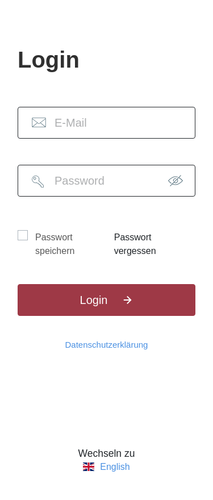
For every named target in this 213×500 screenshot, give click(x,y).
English (115, 467)
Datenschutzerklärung (106, 344)
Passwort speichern (54, 244)
